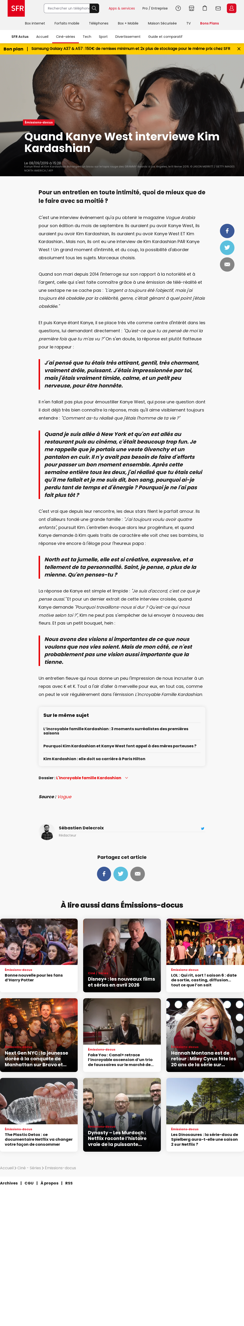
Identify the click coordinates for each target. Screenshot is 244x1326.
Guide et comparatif (165, 36)
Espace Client (231, 8)
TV (188, 23)
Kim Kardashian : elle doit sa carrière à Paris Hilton (94, 759)
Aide (178, 8)
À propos (49, 1183)
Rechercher (94, 8)
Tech (87, 36)
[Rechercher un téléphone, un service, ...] (67, 8)
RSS (69, 1183)
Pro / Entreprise (155, 8)
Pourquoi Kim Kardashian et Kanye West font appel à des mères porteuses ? (119, 746)
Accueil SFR (16, 8)
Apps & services (122, 8)
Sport (103, 36)
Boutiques (191, 8)
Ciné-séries (65, 36)
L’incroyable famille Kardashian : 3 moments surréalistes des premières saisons (115, 731)
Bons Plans (209, 23)
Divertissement (128, 36)
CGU (29, 1183)
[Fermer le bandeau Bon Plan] (239, 49)
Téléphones (98, 23)
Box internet (35, 23)
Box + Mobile (128, 23)
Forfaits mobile (67, 23)
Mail (227, 264)
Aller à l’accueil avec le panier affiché (205, 8)
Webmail (218, 8)
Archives (9, 1183)
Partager (227, 231)
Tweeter (227, 247)
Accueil (42, 36)
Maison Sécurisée (162, 23)
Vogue (64, 797)
